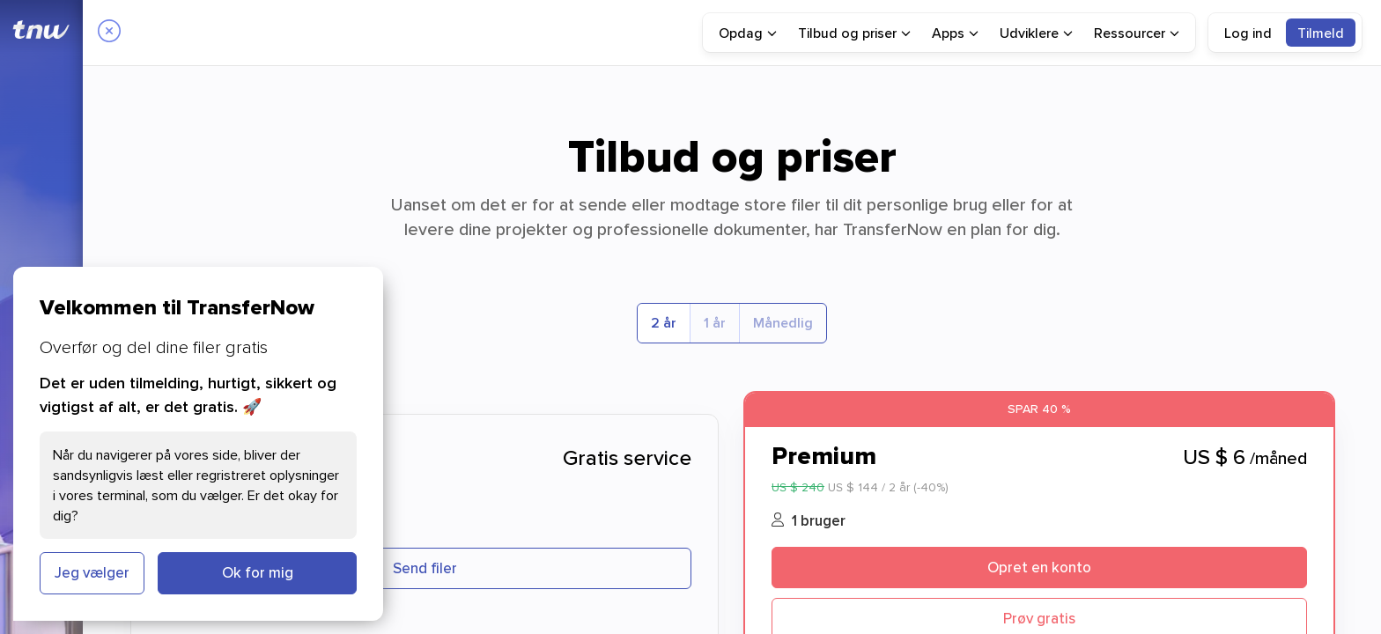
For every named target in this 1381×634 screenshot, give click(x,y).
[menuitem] (747, 32)
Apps (955, 32)
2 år (663, 323)
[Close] (109, 32)
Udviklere (1036, 32)
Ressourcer (1136, 32)
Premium (824, 456)
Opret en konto (1039, 567)
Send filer (425, 568)
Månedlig (783, 323)
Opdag (748, 32)
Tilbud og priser (854, 32)
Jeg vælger (92, 572)
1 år (715, 323)
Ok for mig (257, 572)
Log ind (1248, 32)
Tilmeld (1320, 32)
